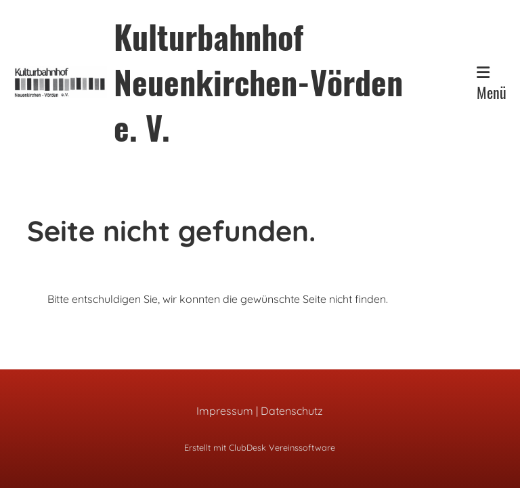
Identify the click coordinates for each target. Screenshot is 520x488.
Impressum (224, 411)
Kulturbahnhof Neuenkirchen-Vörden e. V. (258, 82)
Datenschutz (292, 411)
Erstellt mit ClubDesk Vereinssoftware (259, 447)
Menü (491, 84)
